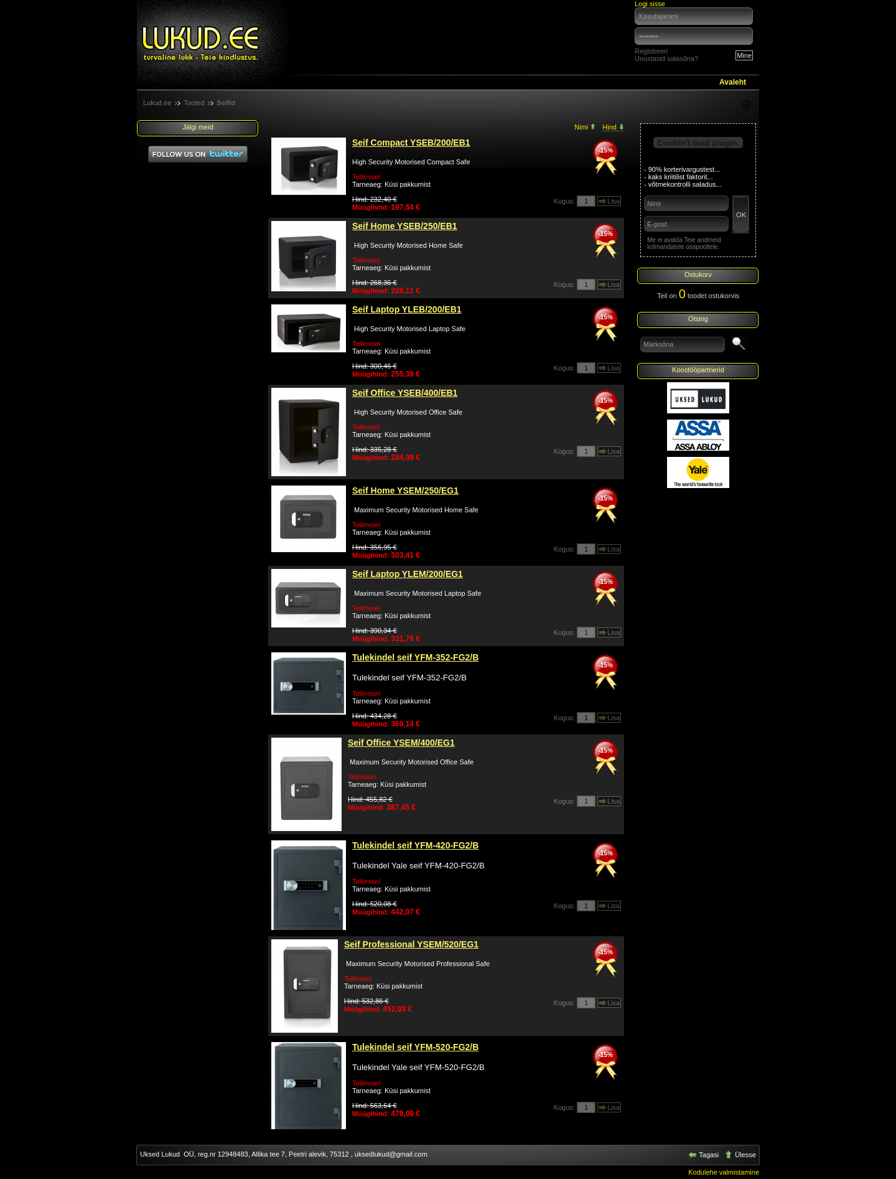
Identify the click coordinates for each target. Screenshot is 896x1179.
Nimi (585, 127)
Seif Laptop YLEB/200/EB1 (407, 309)
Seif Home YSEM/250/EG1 (405, 491)
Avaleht (732, 82)
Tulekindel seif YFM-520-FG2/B (415, 1047)
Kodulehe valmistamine (723, 1172)
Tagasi (704, 1154)
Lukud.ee (157, 102)
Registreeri (651, 51)
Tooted (194, 102)
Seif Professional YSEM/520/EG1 (411, 944)
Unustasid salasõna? (666, 58)
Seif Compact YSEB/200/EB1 (411, 143)
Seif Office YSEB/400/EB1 (404, 393)
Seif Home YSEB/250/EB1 (404, 226)
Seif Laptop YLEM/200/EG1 (407, 574)
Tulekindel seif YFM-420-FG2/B (415, 845)
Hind (613, 127)
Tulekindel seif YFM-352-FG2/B (415, 657)
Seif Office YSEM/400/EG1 (401, 743)
